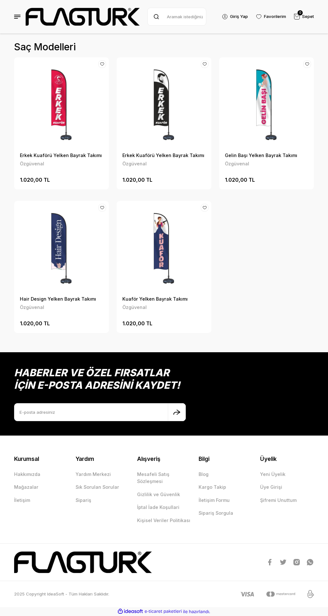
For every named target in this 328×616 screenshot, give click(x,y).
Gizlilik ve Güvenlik (158, 494)
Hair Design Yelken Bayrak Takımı (58, 299)
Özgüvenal (32, 163)
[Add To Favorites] (102, 64)
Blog (204, 474)
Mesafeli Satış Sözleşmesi (153, 477)
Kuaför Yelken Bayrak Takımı (155, 299)
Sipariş (83, 500)
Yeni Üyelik (272, 474)
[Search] (176, 17)
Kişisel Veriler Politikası (163, 520)
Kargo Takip (212, 487)
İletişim (22, 500)
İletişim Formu (214, 500)
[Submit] (177, 412)
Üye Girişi (271, 487)
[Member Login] (235, 16)
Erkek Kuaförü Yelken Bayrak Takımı (61, 155)
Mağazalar (26, 487)
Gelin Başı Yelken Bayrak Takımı (261, 155)
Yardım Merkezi (93, 474)
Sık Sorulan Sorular (97, 487)
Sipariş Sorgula (216, 513)
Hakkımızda (27, 474)
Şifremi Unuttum (278, 500)
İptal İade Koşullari (158, 507)
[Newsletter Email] (100, 412)
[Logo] (83, 17)
